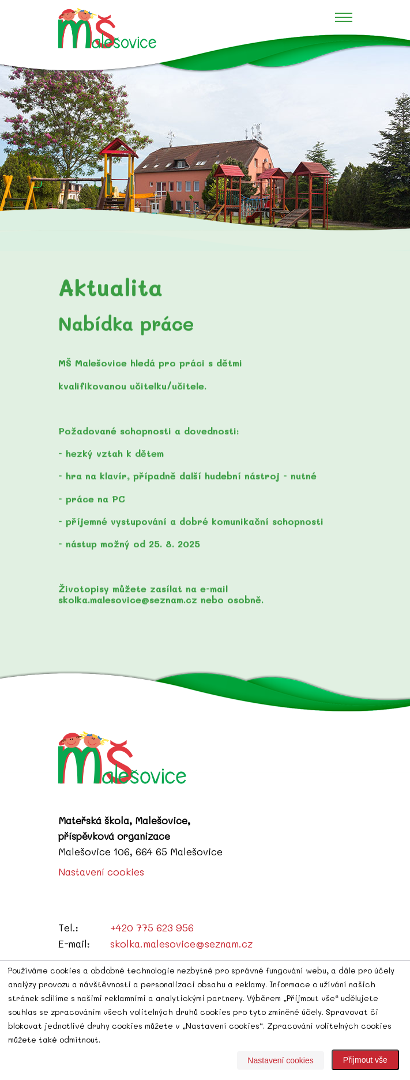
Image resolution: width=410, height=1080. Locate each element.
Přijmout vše (365, 1059)
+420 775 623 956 (152, 927)
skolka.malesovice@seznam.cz (181, 943)
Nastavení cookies (101, 871)
